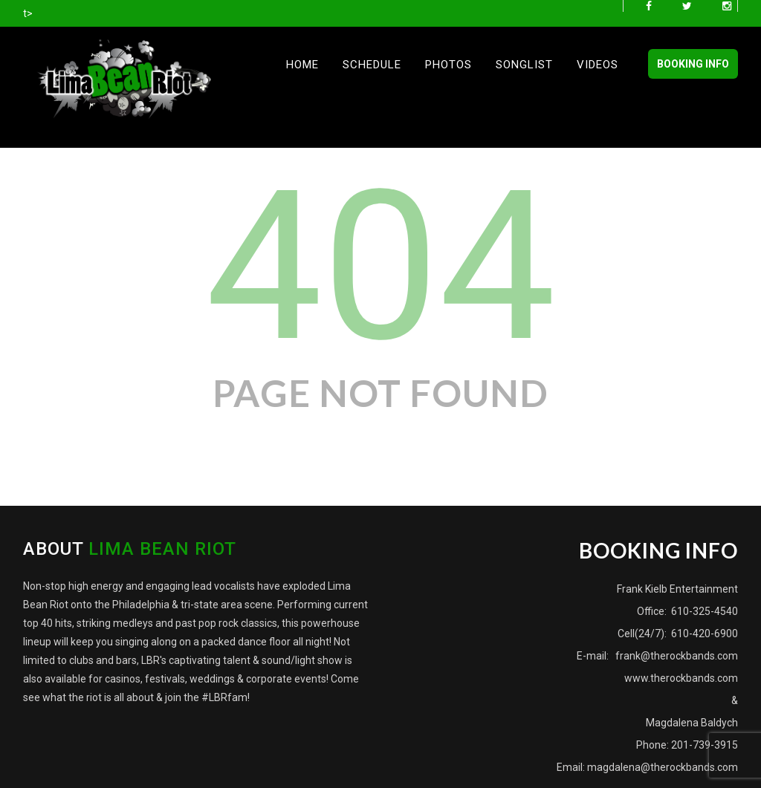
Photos (448, 64)
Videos (597, 64)
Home (302, 64)
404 (380, 266)
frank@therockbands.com (675, 656)
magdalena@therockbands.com (662, 767)
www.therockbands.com (681, 678)
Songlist (524, 64)
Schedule (372, 64)
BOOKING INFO (693, 64)
